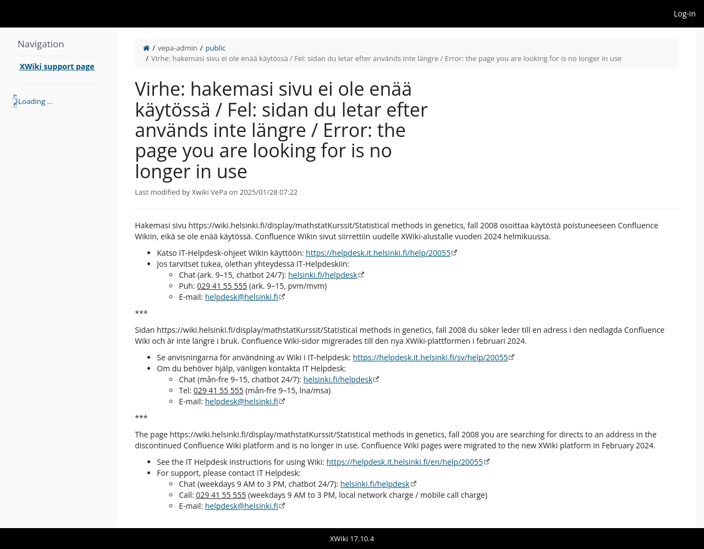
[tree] (59, 101)
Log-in (685, 13)
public (215, 48)
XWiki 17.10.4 (352, 538)
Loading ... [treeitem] (35, 101)
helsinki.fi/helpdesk (323, 275)
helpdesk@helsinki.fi (241, 297)
